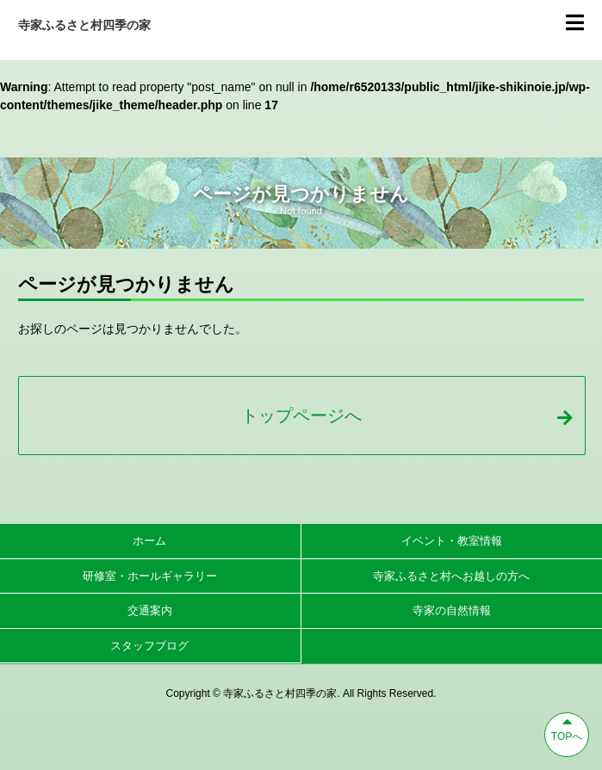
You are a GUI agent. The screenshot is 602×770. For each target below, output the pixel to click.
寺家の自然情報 (452, 610)
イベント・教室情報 (451, 540)
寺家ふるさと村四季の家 (84, 25)
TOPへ (566, 727)
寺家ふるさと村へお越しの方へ (451, 576)
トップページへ (406, 415)
